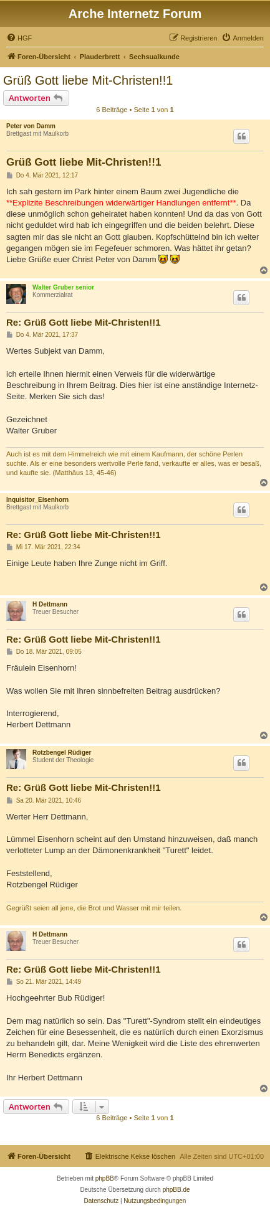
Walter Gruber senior (63, 287)
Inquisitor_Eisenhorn (37, 499)
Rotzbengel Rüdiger (61, 752)
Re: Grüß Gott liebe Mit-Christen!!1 (83, 322)
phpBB (104, 1178)
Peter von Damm (30, 126)
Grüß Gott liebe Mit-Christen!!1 (88, 80)
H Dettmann (49, 604)
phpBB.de (176, 1189)
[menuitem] (19, 38)
